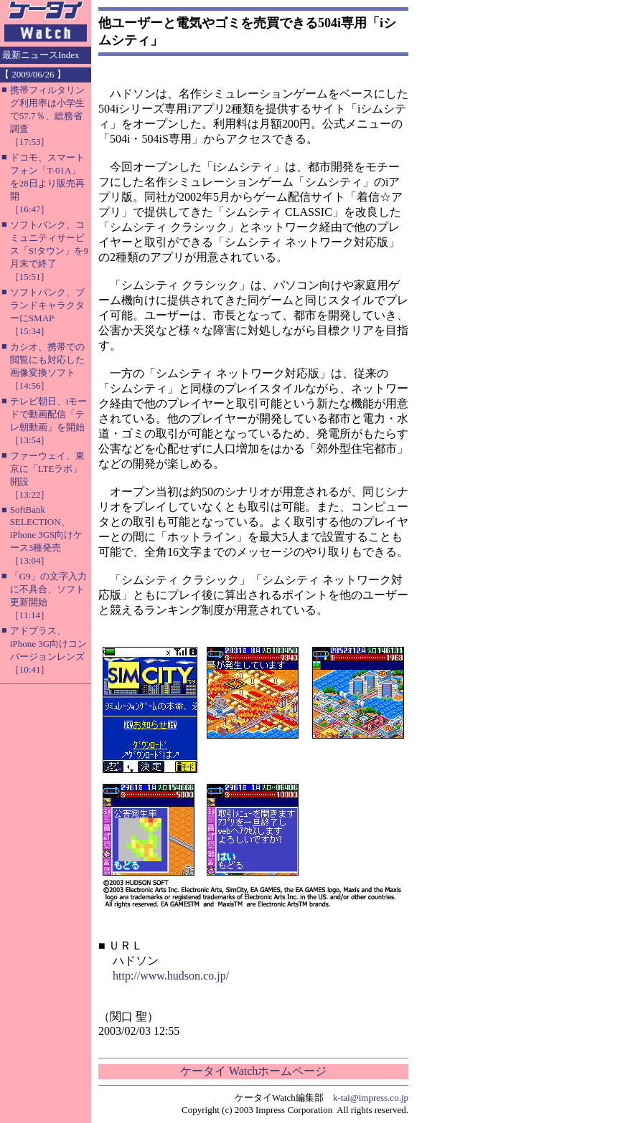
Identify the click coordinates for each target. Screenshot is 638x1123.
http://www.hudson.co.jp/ (171, 976)
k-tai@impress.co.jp (370, 1097)
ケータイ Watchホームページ (253, 1071)
